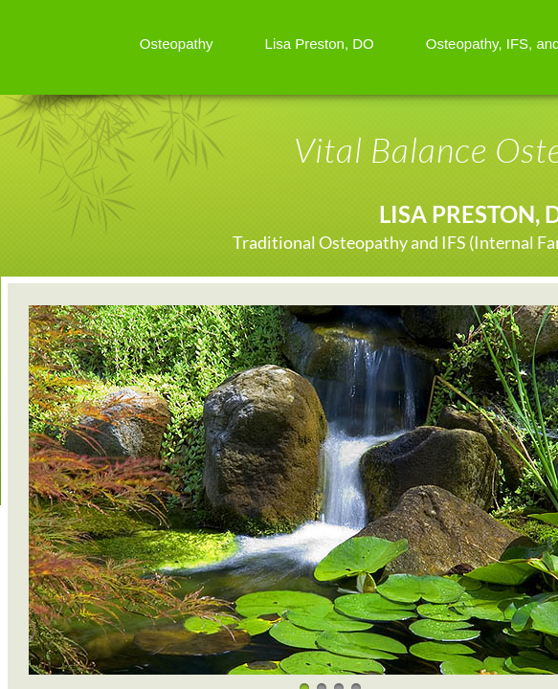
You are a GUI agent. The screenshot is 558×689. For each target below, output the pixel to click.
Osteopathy (176, 43)
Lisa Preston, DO (319, 43)
